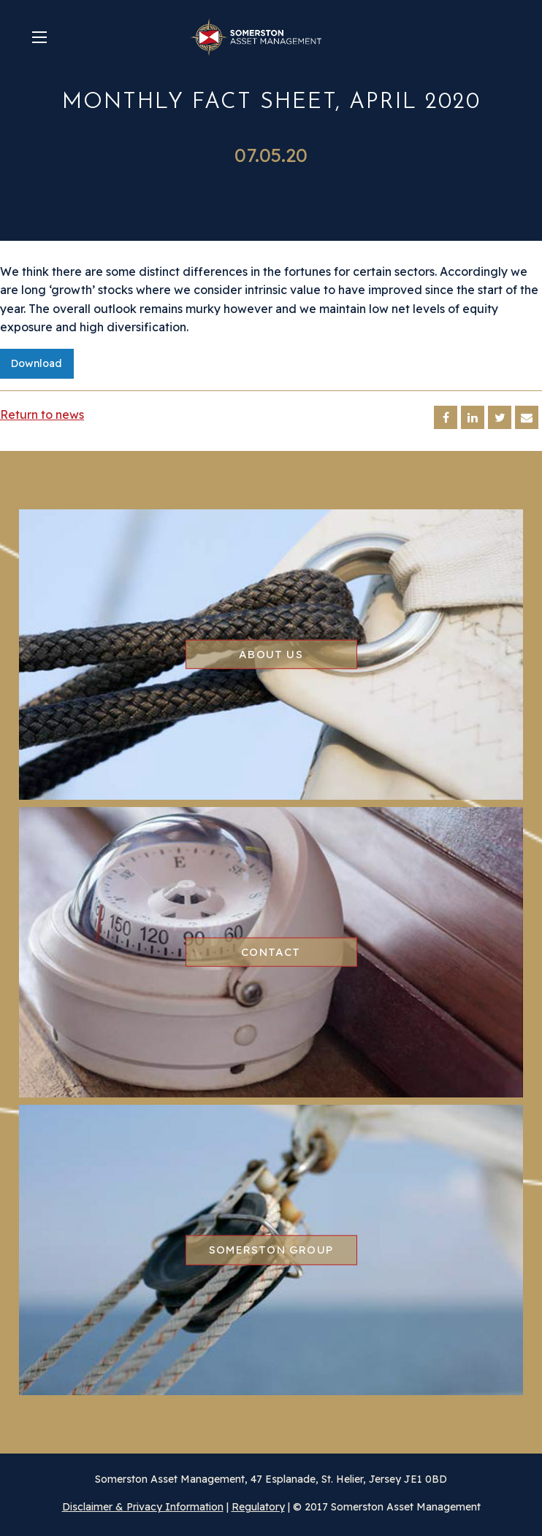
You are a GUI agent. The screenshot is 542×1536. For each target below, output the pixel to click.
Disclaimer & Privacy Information (143, 1506)
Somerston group (271, 1250)
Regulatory (258, 1506)
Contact (270, 952)
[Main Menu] (39, 37)
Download (36, 363)
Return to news (42, 414)
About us (271, 654)
